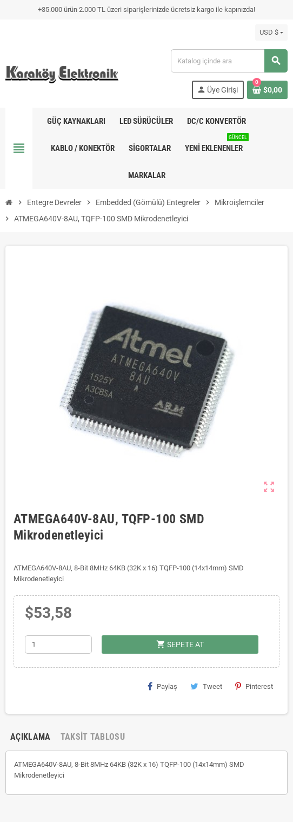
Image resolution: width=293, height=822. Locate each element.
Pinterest (254, 686)
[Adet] (58, 644)
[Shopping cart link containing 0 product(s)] (267, 90)
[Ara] (229, 61)
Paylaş (162, 686)
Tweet (206, 686)
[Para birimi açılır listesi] (271, 32)
